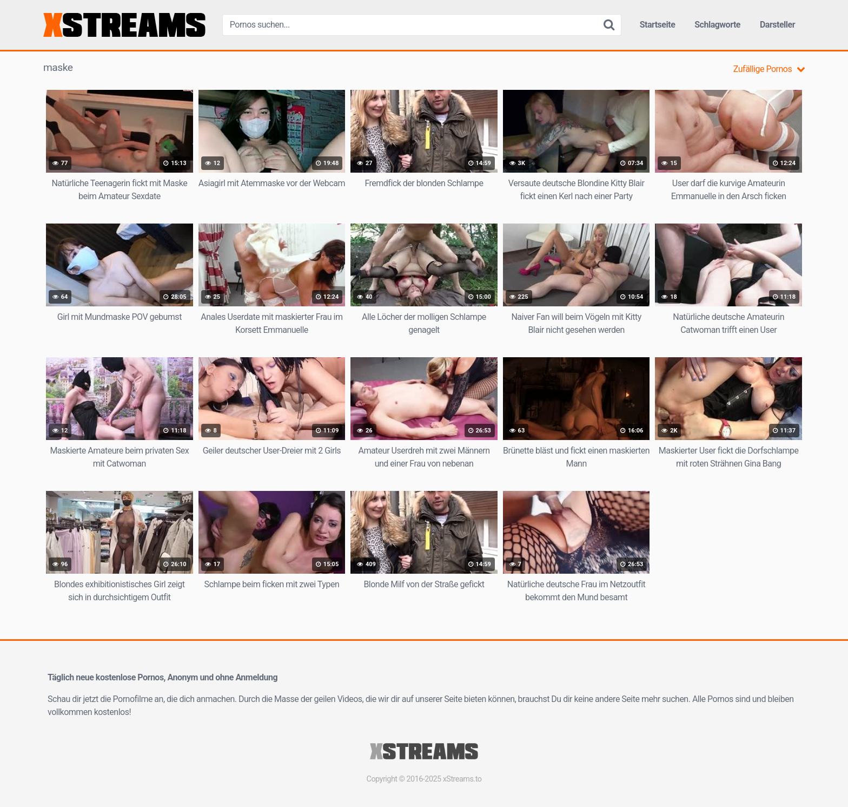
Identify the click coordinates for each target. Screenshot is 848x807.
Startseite (657, 24)
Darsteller (777, 24)
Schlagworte (717, 24)
